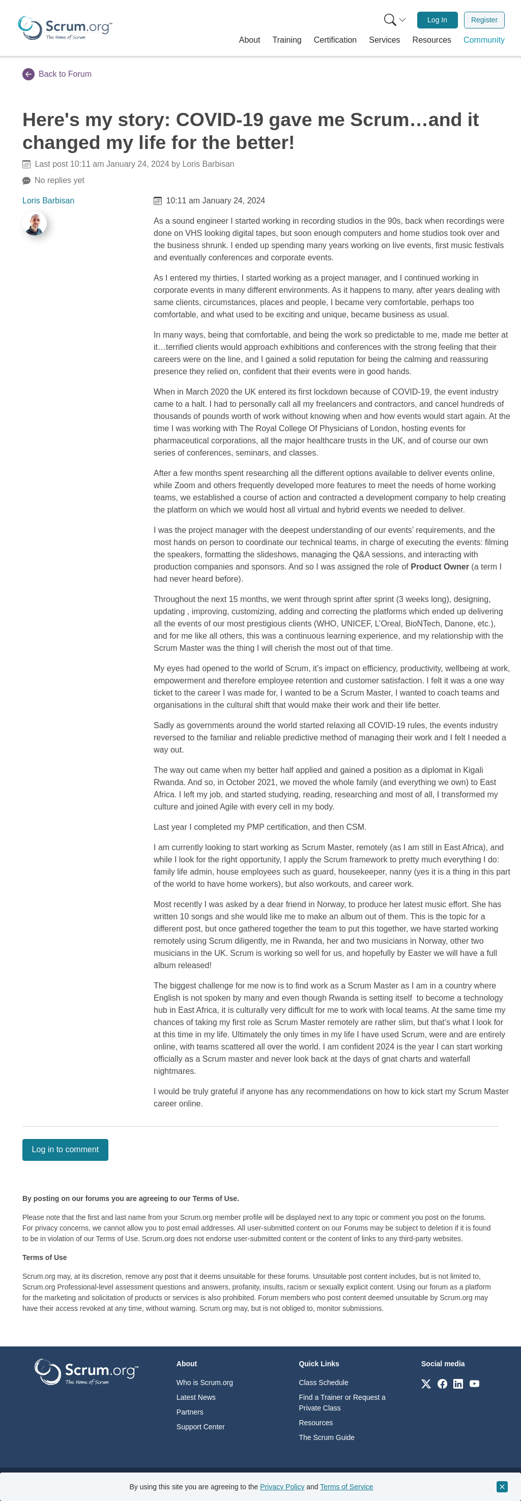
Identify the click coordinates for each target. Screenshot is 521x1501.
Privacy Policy (282, 1487)
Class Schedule (323, 1382)
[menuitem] (394, 20)
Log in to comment (65, 1149)
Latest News (196, 1397)
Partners (190, 1412)
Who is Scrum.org (205, 1382)
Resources (316, 1423)
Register (484, 20)
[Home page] (65, 28)
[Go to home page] (86, 1371)
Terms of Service (346, 1487)
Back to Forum (57, 74)
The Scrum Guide (327, 1437)
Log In (437, 20)
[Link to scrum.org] (426, 1383)
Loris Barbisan (48, 200)
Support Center (201, 1427)
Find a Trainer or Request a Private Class (342, 1402)
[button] (250, 40)
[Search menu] (395, 20)
